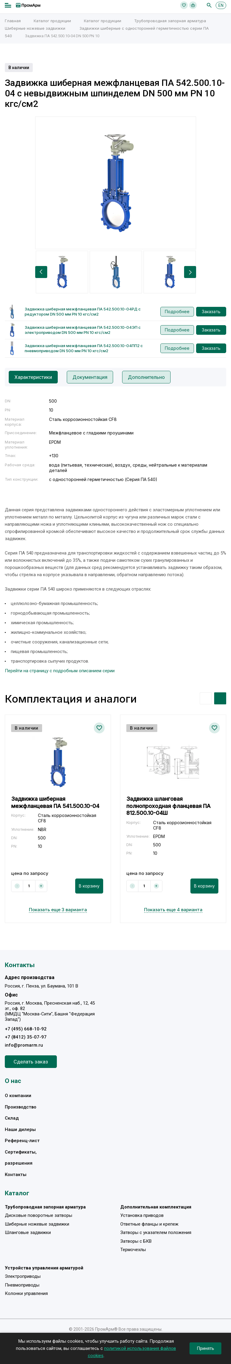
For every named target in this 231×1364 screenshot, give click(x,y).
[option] (116, 183)
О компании (18, 1095)
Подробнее (177, 311)
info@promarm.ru (24, 1045)
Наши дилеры (20, 1129)
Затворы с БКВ (136, 1241)
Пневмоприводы (22, 1285)
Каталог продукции (52, 20)
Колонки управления (26, 1293)
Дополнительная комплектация (155, 1207)
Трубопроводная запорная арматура (170, 20)
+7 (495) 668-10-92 (26, 1029)
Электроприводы (23, 1276)
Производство (20, 1107)
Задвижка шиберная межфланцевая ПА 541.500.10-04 (55, 802)
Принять (205, 1348)
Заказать (211, 311)
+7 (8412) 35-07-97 (26, 1037)
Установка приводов (142, 1215)
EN (220, 5)
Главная (13, 20)
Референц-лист (22, 1140)
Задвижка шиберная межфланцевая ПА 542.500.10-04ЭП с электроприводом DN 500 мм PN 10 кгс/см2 (83, 330)
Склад (12, 1118)
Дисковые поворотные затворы (38, 1215)
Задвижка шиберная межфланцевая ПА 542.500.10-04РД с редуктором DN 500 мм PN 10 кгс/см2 (83, 311)
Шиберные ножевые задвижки (35, 28)
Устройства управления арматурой (44, 1268)
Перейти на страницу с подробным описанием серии (60, 670)
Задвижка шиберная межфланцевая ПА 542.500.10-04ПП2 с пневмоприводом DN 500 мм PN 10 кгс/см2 (84, 348)
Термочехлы (133, 1249)
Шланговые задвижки (28, 1232)
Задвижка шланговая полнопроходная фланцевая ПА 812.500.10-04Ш (168, 806)
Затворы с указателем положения (155, 1232)
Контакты (15, 1174)
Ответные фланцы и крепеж (149, 1224)
